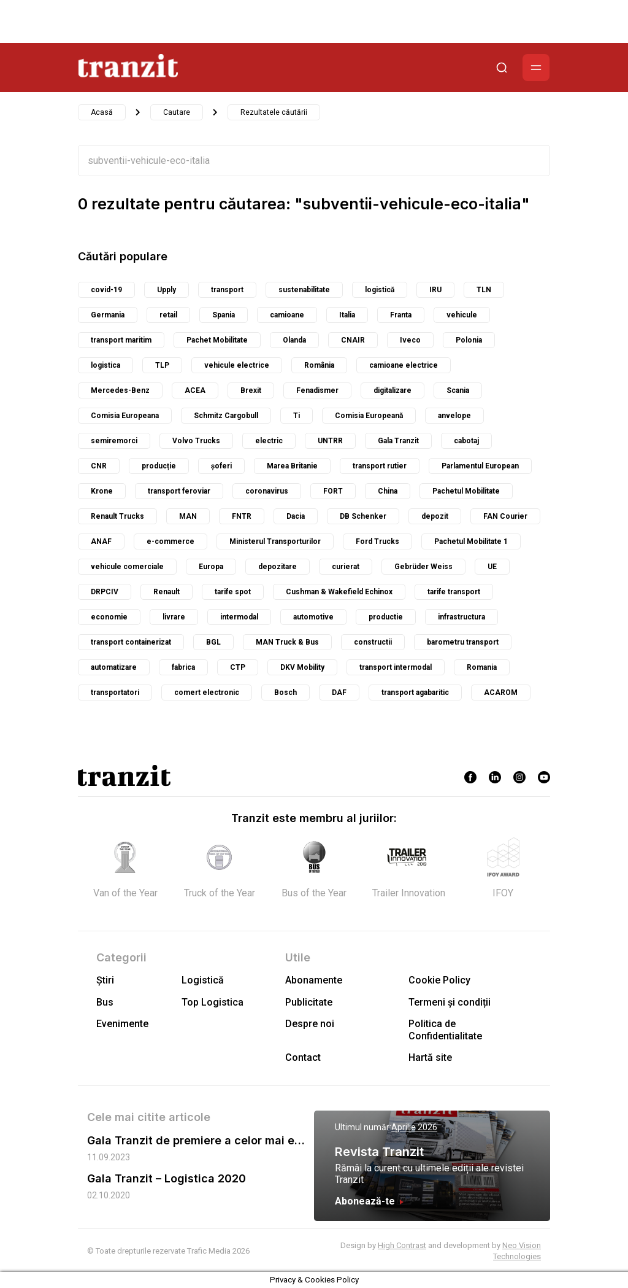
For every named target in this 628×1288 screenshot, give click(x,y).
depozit (434, 516)
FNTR (241, 516)
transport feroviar (179, 491)
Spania (223, 315)
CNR (99, 466)
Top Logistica (212, 1002)
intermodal (239, 617)
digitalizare (392, 390)
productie (386, 617)
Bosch (285, 692)
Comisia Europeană (369, 415)
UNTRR (330, 440)
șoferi (221, 466)
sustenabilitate (304, 289)
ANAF (101, 541)
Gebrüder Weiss (423, 566)
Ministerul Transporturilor (275, 541)
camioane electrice (403, 365)
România (319, 365)
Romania (482, 667)
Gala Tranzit (398, 440)
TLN (484, 289)
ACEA (195, 390)
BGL (213, 642)
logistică (379, 289)
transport (227, 289)
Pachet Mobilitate (217, 340)
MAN (188, 516)
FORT (333, 491)
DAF (339, 692)
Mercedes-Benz (120, 390)
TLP (162, 365)
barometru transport (463, 642)
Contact (303, 1057)
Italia (347, 315)
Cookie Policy (439, 980)
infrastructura (461, 617)
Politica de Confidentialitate (445, 1029)
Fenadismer (317, 390)
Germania (107, 315)
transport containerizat (131, 642)
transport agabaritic (415, 692)
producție (159, 466)
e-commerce (170, 541)
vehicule (461, 315)
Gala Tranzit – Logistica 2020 (166, 1178)
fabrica (183, 667)
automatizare (114, 667)
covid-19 (106, 289)
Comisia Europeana (125, 415)
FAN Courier (505, 516)
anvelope (454, 415)
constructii (373, 642)
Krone (102, 491)
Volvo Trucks (196, 440)
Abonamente (313, 980)
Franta (401, 315)
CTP (237, 667)
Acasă (102, 112)
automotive (313, 617)
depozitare (277, 566)
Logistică (203, 980)
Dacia (295, 516)
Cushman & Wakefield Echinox (339, 592)
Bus (104, 1002)
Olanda (294, 340)
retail (168, 315)
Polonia (469, 340)
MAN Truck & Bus (287, 642)
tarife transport (453, 592)
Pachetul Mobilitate (466, 491)
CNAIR (353, 340)
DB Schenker (363, 516)
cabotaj (466, 440)
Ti (296, 415)
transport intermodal (395, 667)
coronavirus (266, 491)
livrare (174, 617)
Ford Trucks (377, 541)
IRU (435, 289)
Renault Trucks (117, 516)
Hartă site (430, 1057)
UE (492, 566)
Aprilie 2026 (414, 1127)
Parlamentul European (480, 466)
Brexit (250, 390)
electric (269, 440)
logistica (105, 365)
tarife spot (233, 592)
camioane (287, 315)
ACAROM (501, 692)
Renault (166, 592)
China (387, 491)
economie (109, 617)
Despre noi (309, 1024)
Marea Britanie (292, 466)
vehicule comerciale (127, 566)
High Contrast (402, 1245)
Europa (211, 566)
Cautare (176, 112)
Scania (457, 390)
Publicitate (308, 1002)
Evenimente (122, 1024)
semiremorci (114, 440)
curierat (345, 566)
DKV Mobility (302, 667)
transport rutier (380, 466)
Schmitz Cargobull (226, 415)
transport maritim (121, 340)
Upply (166, 289)
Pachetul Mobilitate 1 (471, 541)
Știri (105, 980)
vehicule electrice (236, 365)
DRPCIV (104, 592)
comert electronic (206, 692)
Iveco (410, 340)
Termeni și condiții (449, 1002)
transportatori (115, 692)
